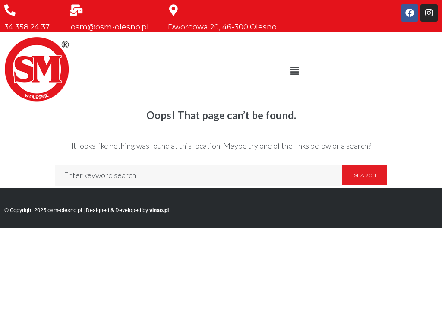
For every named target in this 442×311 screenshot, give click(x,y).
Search (365, 175)
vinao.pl (159, 210)
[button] (294, 71)
